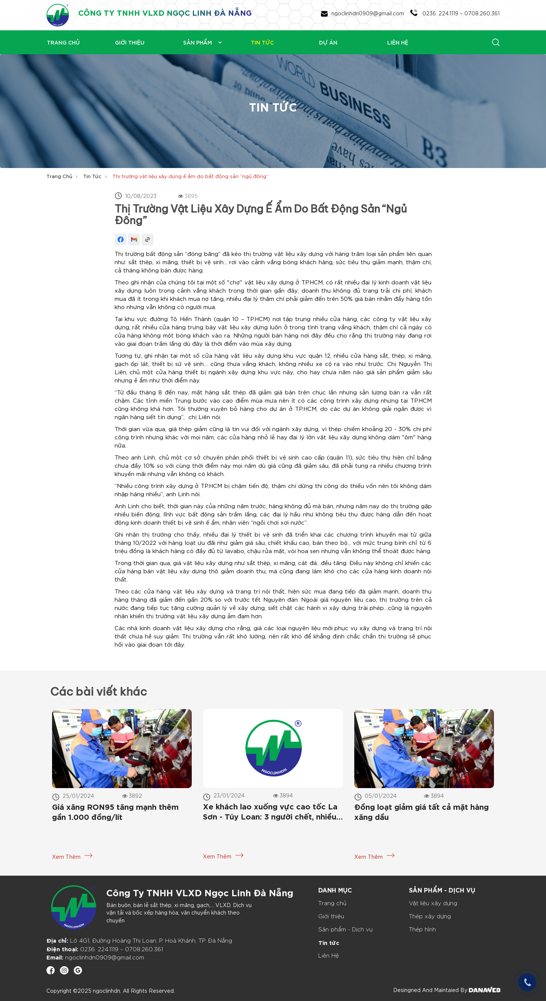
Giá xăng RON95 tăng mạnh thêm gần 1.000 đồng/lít (115, 811)
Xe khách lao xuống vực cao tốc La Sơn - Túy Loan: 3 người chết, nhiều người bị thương (270, 812)
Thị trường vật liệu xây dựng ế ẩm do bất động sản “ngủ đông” (190, 176)
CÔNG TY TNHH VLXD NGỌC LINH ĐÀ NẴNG (165, 12)
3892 (132, 795)
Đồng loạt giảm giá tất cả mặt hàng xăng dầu (421, 811)
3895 (188, 195)
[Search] (463, 42)
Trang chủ (59, 176)
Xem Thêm (72, 856)
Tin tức (92, 176)
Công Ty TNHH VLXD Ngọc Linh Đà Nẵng (199, 892)
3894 (283, 795)
